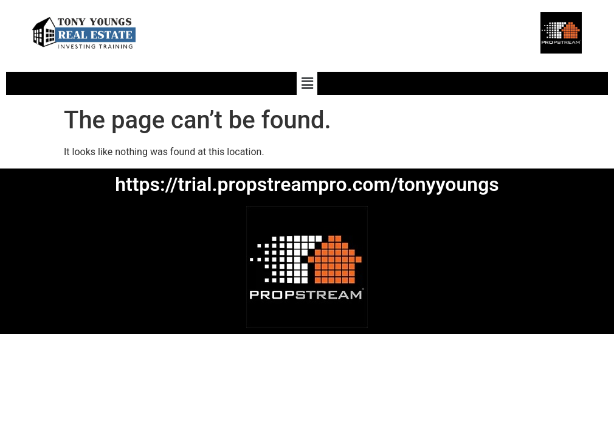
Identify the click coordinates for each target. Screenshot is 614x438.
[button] (307, 83)
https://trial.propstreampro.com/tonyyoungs (307, 184)
